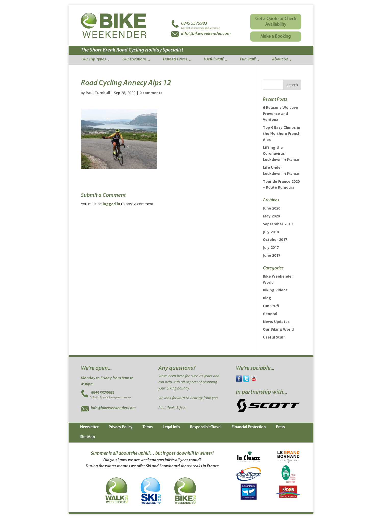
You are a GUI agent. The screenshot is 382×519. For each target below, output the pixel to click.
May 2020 (271, 216)
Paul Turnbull (98, 92)
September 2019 (277, 224)
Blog (267, 297)
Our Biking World (278, 329)
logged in (111, 203)
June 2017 (271, 255)
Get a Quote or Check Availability (275, 22)
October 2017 (275, 239)
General (270, 313)
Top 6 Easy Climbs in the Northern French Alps (281, 133)
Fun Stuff (271, 305)
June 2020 (271, 208)
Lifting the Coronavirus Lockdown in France (281, 153)
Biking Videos (275, 290)
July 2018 (271, 231)
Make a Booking (275, 36)
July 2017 (271, 247)
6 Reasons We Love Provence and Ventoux (280, 113)
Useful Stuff (274, 337)
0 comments (150, 92)
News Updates (276, 321)
